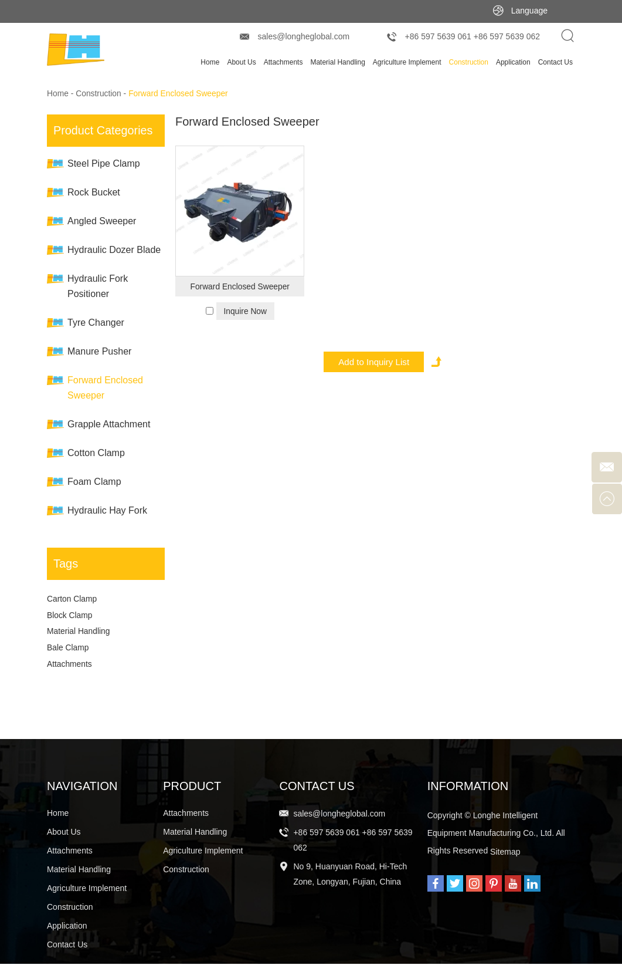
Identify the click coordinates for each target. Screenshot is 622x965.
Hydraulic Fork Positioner (97, 286)
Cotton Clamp (96, 453)
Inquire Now (245, 311)
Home (209, 62)
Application (513, 62)
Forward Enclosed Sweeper (180, 94)
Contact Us (555, 62)
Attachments (283, 62)
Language (529, 10)
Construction (468, 62)
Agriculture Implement (407, 62)
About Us (241, 62)
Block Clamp (70, 615)
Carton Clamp (72, 599)
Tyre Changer (95, 323)
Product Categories (103, 130)
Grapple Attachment (108, 424)
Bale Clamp (68, 648)
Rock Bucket (93, 192)
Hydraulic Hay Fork (107, 510)
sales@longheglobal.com (304, 36)
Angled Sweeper (101, 221)
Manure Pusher (99, 351)
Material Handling (337, 62)
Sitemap (505, 853)
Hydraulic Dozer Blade (114, 250)
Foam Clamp (94, 482)
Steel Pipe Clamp (103, 163)
